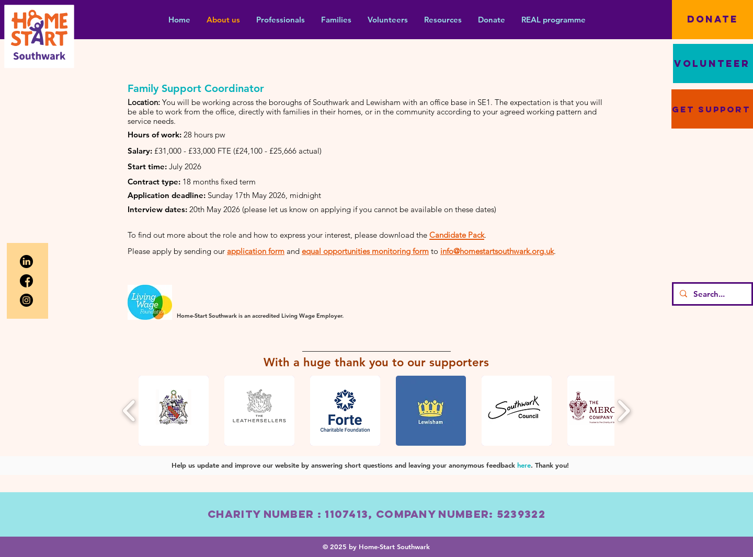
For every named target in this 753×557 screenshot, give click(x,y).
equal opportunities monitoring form (365, 251)
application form (255, 251)
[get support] (712, 109)
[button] (280, 19)
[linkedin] (26, 261)
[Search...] (711, 294)
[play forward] (623, 411)
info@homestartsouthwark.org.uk (497, 251)
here (524, 465)
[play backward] (129, 411)
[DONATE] (712, 19)
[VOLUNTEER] (713, 63)
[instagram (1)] (26, 300)
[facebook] (26, 280)
